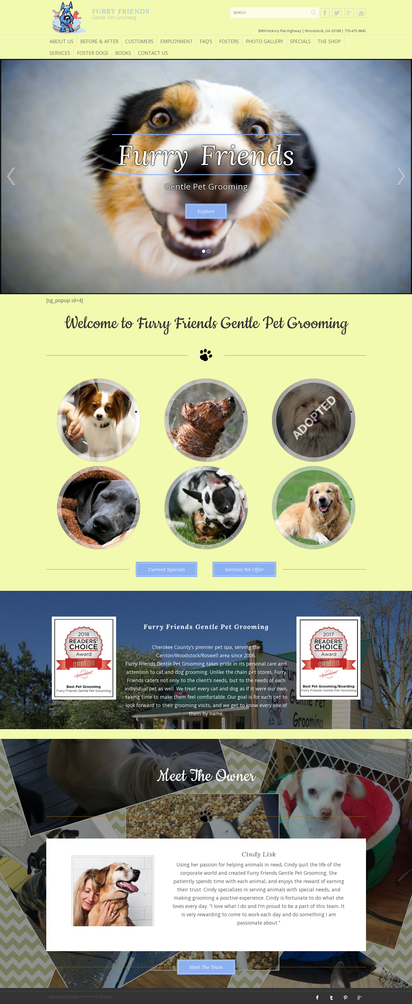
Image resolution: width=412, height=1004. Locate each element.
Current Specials (166, 569)
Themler (106, 996)
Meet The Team (206, 967)
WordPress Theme (64, 996)
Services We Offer (244, 569)
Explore (206, 211)
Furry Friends (206, 154)
